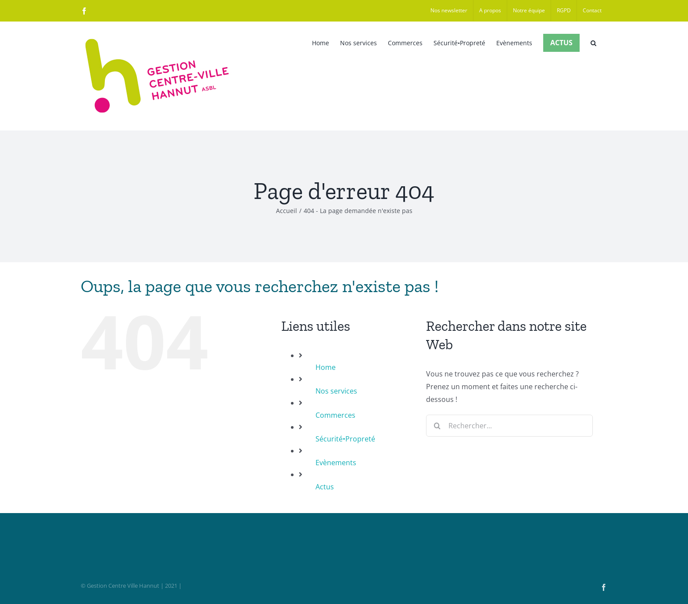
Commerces (335, 415)
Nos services (336, 391)
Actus (324, 487)
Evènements (335, 462)
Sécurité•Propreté (345, 439)
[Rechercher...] (509, 426)
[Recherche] (437, 426)
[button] (593, 42)
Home (325, 367)
